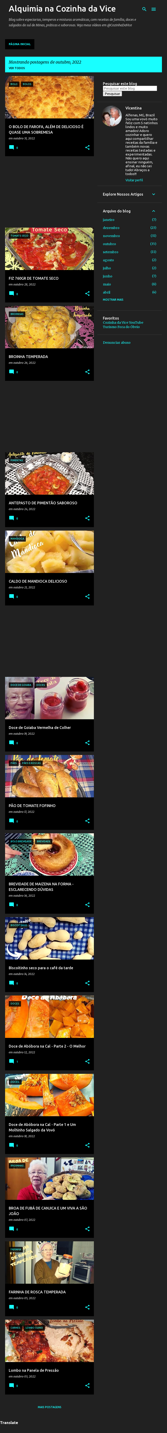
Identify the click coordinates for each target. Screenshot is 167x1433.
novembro (111, 236)
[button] (87, 148)
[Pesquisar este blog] (130, 88)
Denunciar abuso (117, 343)
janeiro (108, 220)
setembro (110, 252)
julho (107, 268)
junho (107, 276)
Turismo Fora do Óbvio (121, 327)
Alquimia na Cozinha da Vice (62, 8)
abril (106, 292)
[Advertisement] (47, 192)
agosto (108, 260)
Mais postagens (49, 1407)
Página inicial (20, 44)
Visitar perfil (134, 180)
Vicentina (133, 108)
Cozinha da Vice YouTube (123, 322)
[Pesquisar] (144, 9)
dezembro (111, 228)
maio (107, 284)
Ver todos (17, 68)
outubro (109, 244)
